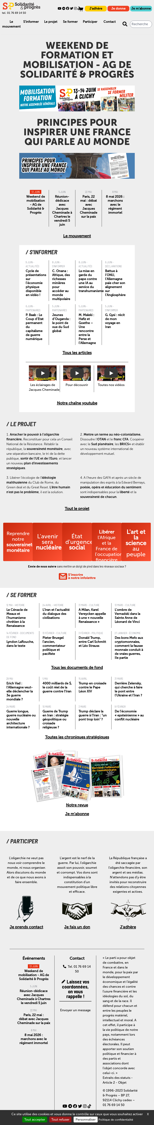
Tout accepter (34, 1119)
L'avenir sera (49, 542)
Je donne (118, 8)
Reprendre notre (20, 542)
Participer (90, 22)
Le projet (50, 22)
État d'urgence (79, 542)
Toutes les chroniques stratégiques (77, 737)
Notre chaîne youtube (77, 403)
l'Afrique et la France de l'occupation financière (109, 546)
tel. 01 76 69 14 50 (14, 13)
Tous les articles (77, 352)
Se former (70, 22)
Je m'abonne (141, 8)
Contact (109, 22)
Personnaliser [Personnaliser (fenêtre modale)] (86, 1119)
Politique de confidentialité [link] (115, 1119)
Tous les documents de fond (77, 667)
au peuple (136, 543)
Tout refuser (60, 1119)
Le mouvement (77, 235)
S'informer (31, 22)
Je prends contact (26, 927)
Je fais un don (77, 927)
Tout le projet (77, 508)
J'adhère (95, 8)
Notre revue (77, 805)
